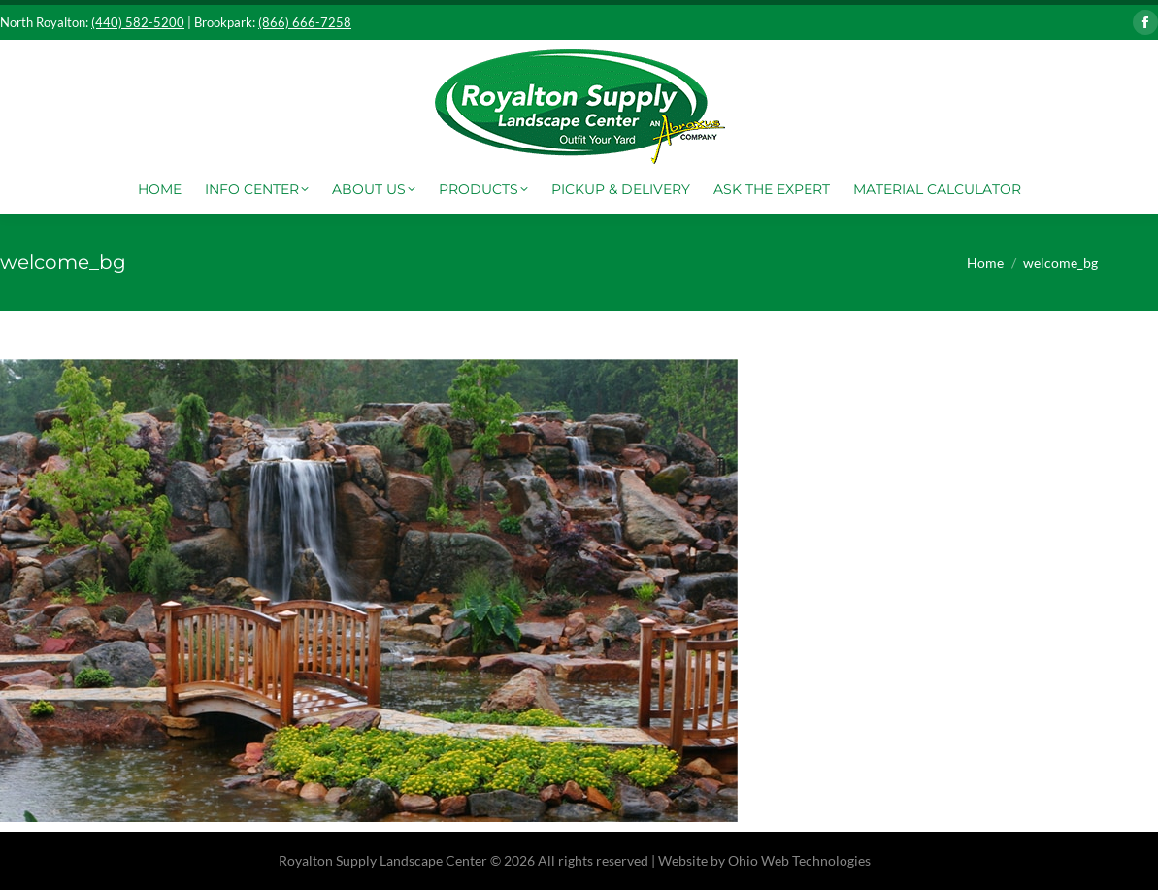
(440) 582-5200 (137, 22)
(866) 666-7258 (304, 22)
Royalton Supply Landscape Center (383, 860)
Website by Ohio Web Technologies (764, 860)
